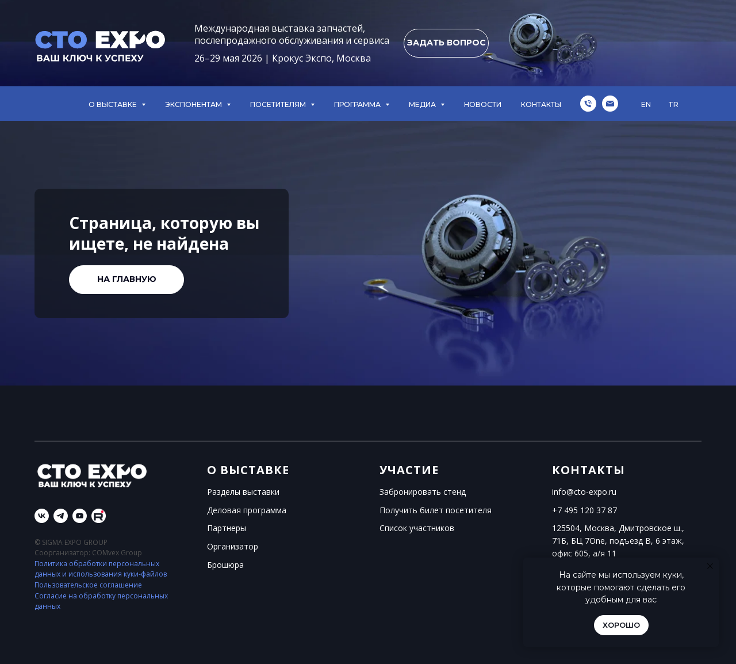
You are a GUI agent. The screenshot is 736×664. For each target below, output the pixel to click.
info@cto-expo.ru (584, 491)
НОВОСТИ (482, 104)
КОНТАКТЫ (541, 104)
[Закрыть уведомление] (710, 566)
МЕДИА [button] (423, 104)
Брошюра (225, 564)
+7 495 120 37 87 (584, 510)
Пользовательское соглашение (88, 585)
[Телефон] (588, 104)
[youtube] (79, 516)
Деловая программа (246, 510)
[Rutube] (98, 516)
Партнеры (226, 527)
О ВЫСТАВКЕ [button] (114, 104)
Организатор (232, 546)
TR (673, 104)
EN (646, 104)
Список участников (416, 527)
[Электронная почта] (610, 104)
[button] (446, 43)
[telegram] (60, 516)
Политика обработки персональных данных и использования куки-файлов (100, 569)
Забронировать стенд (422, 491)
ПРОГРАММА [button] (358, 104)
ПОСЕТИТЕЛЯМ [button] (279, 104)
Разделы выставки (243, 491)
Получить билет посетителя (435, 510)
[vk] (41, 516)
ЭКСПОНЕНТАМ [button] (194, 104)
